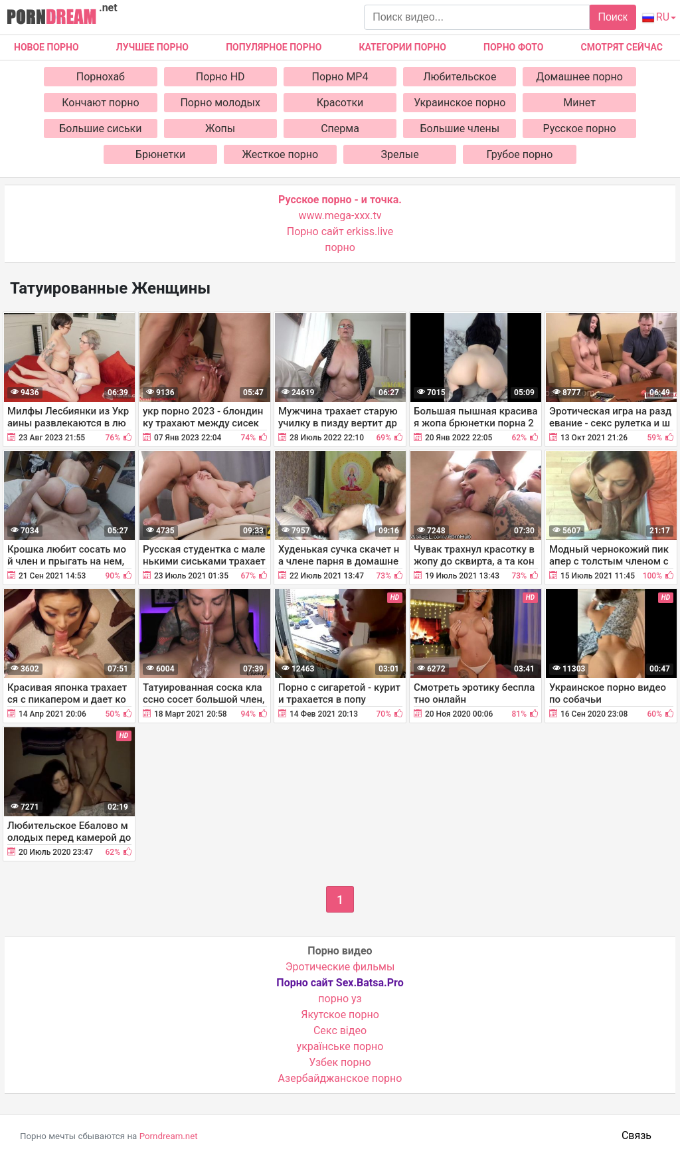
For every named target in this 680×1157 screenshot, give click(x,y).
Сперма (340, 128)
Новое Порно (46, 47)
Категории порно (402, 47)
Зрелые (400, 154)
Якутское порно (340, 1014)
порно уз (339, 998)
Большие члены (459, 128)
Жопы (220, 128)
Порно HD (220, 76)
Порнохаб (100, 76)
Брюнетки (160, 154)
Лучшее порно (152, 47)
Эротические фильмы (340, 966)
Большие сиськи (100, 128)
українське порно (340, 1046)
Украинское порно (459, 102)
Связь (636, 1135)
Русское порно (579, 128)
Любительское (459, 76)
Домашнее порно (579, 76)
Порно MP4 (340, 76)
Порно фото (513, 47)
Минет (579, 102)
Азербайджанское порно (340, 1078)
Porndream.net (168, 1136)
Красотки (340, 102)
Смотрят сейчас (622, 47)
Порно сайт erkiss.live (340, 231)
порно (340, 247)
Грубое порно (520, 154)
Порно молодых (220, 102)
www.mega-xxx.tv (340, 215)
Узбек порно (340, 1062)
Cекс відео (340, 1030)
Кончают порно (100, 102)
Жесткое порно (280, 154)
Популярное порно (273, 47)
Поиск (612, 17)
